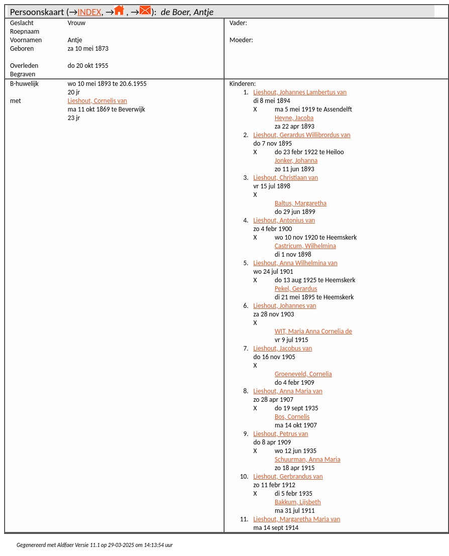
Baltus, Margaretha (300, 203)
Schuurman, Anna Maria (308, 459)
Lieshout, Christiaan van (286, 177)
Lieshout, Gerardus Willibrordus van (302, 135)
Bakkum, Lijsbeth (298, 502)
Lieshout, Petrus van (281, 433)
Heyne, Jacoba (294, 118)
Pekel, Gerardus (296, 288)
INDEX (89, 12)
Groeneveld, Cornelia (303, 374)
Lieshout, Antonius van (284, 220)
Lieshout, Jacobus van (283, 348)
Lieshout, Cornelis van (97, 100)
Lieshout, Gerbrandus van (288, 476)
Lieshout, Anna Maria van (288, 391)
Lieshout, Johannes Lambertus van (300, 92)
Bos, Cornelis (292, 416)
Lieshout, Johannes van (285, 305)
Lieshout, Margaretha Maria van (297, 519)
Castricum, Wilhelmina (305, 246)
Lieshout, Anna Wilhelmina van (296, 263)
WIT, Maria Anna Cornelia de (313, 331)
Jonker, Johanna (296, 160)
